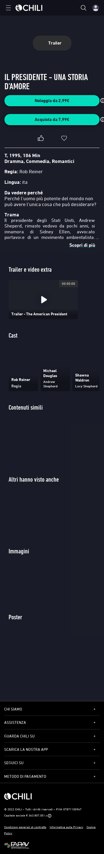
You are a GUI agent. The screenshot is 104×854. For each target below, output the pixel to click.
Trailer (52, 43)
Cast (13, 335)
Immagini (19, 551)
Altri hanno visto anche (34, 479)
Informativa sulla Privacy (66, 827)
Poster (15, 617)
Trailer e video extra (30, 269)
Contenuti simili (26, 407)
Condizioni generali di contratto (25, 827)
